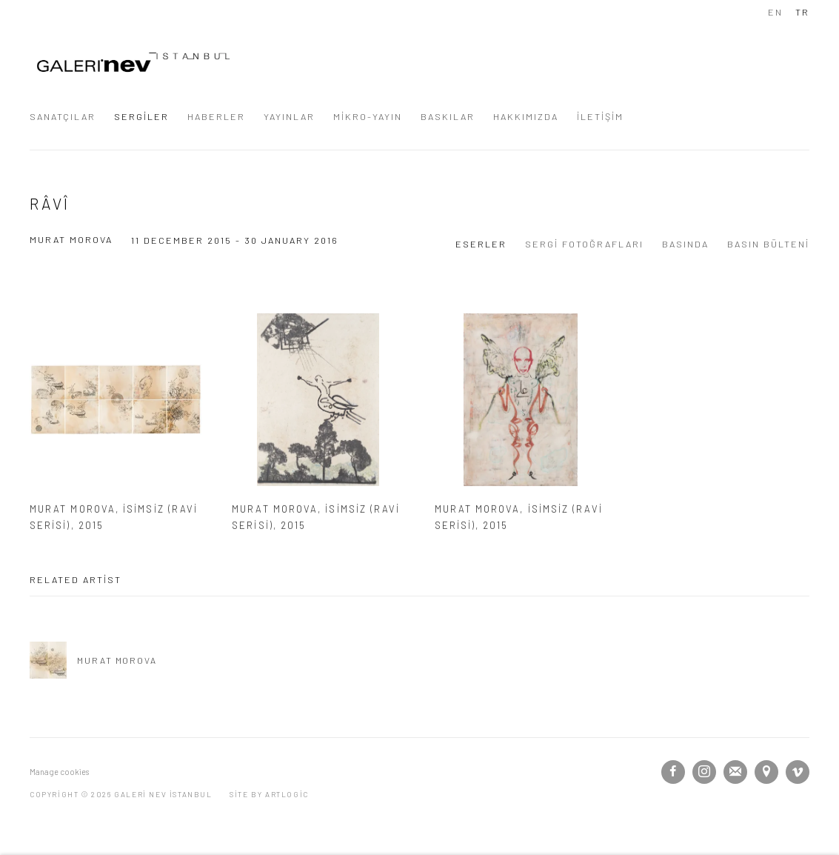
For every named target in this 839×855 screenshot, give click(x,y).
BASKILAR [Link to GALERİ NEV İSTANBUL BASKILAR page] (448, 116)
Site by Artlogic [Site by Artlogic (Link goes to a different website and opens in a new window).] (269, 794)
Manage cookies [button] (59, 771)
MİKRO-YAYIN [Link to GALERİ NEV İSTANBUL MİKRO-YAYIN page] (367, 116)
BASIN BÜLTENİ (768, 244)
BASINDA (685, 244)
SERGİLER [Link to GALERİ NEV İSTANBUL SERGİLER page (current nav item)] (141, 116)
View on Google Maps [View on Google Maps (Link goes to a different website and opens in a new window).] (766, 772)
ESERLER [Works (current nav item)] (481, 244)
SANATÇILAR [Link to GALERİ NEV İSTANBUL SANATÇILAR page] (63, 116)
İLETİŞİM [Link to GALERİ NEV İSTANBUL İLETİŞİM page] (600, 116)
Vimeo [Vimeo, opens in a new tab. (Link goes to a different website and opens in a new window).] (797, 772)
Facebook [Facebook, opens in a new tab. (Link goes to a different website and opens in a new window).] (673, 772)
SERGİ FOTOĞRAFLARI (584, 244)
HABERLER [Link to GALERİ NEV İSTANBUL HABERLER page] (216, 116)
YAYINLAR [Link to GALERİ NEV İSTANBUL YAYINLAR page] (289, 116)
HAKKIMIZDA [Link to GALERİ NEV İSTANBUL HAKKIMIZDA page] (525, 116)
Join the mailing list (735, 772)
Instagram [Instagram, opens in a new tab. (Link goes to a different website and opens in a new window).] (704, 772)
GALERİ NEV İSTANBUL (133, 62)
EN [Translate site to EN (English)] (775, 12)
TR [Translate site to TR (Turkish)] (802, 12)
